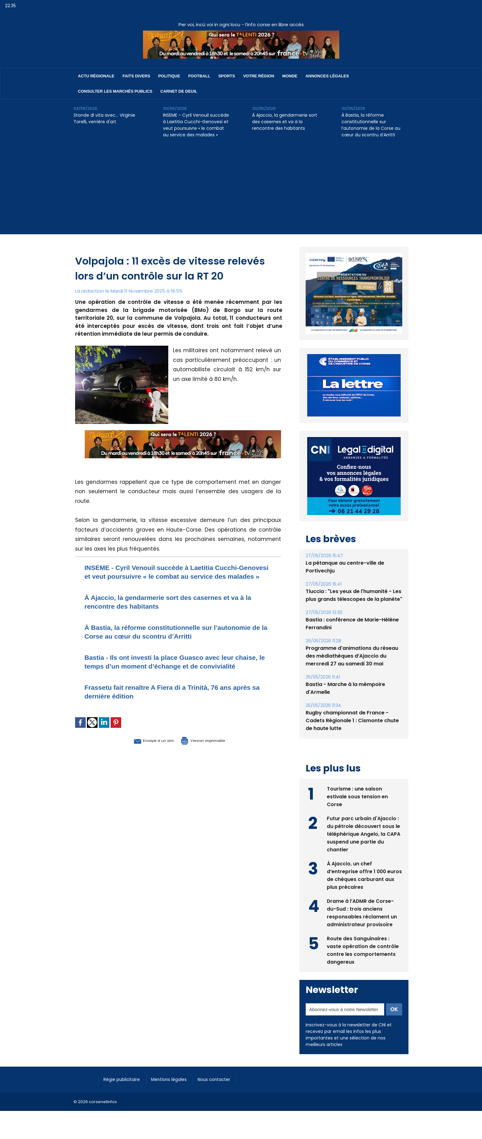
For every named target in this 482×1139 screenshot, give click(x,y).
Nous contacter (224, 1079)
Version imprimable (210, 757)
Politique (169, 76)
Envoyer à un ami (144, 757)
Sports (226, 76)
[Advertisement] (241, 190)
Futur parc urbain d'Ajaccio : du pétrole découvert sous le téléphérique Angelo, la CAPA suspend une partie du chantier (364, 833)
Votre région (258, 76)
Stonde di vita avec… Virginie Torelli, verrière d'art (104, 118)
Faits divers (136, 76)
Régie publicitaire (124, 1079)
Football (199, 76)
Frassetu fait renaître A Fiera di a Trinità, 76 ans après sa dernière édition (168, 709)
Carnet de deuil (178, 91)
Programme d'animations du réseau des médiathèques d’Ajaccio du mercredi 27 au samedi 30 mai (352, 656)
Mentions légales (175, 1079)
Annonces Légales (327, 76)
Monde (289, 76)
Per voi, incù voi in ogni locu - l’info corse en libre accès (241, 24)
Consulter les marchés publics (115, 91)
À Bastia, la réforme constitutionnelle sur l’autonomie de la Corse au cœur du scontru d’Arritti (370, 125)
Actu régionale (96, 76)
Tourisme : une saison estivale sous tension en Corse (357, 796)
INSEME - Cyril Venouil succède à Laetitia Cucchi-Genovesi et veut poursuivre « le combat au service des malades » (196, 125)
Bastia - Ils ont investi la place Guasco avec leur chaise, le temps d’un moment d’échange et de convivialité (169, 675)
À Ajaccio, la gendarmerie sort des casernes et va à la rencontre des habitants (284, 121)
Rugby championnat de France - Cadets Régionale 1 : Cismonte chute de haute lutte (352, 720)
